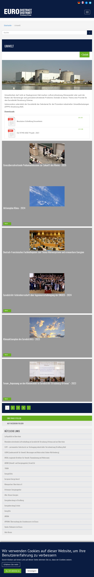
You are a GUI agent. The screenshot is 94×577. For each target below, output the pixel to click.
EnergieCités (9, 473)
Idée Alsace (8, 532)
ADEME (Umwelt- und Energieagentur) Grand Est (20, 463)
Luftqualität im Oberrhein (13, 436)
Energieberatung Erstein (12, 505)
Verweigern (31, 572)
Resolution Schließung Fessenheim (29, 121)
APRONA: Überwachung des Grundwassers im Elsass (21, 521)
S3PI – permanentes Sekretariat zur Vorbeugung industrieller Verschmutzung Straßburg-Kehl (35, 447)
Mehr (6, 223)
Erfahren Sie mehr (11, 566)
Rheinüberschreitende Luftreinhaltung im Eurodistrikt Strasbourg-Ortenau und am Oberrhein (35, 441)
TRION (7, 468)
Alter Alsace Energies (11, 495)
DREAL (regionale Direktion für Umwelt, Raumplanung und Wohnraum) (27, 457)
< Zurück (84, 54)
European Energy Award (12, 479)
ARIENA (7, 516)
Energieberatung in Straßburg (14, 500)
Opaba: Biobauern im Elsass (13, 527)
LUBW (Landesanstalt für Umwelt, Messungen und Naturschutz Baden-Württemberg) (32, 452)
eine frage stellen (14, 418)
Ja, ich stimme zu (13, 572)
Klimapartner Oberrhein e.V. (13, 484)
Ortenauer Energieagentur (13, 489)
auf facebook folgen (15, 423)
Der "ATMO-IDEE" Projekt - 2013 (28, 133)
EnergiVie (8, 511)
